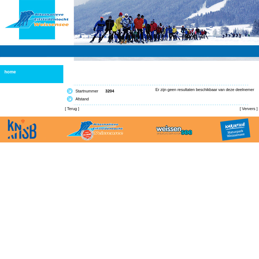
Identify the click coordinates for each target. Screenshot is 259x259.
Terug (72, 108)
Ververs (248, 108)
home (10, 71)
